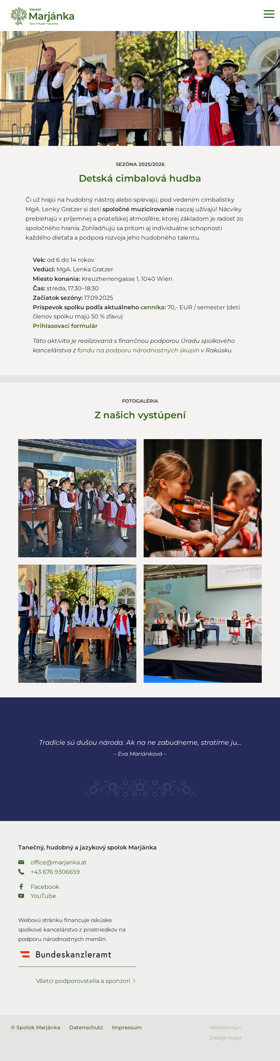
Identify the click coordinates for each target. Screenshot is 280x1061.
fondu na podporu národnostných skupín (138, 350)
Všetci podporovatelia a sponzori (86, 980)
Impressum (127, 1027)
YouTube (37, 895)
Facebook (38, 886)
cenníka (152, 307)
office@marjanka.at (52, 862)
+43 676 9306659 (49, 871)
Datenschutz (86, 1027)
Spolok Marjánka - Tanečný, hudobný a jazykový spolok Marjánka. (42, 16)
